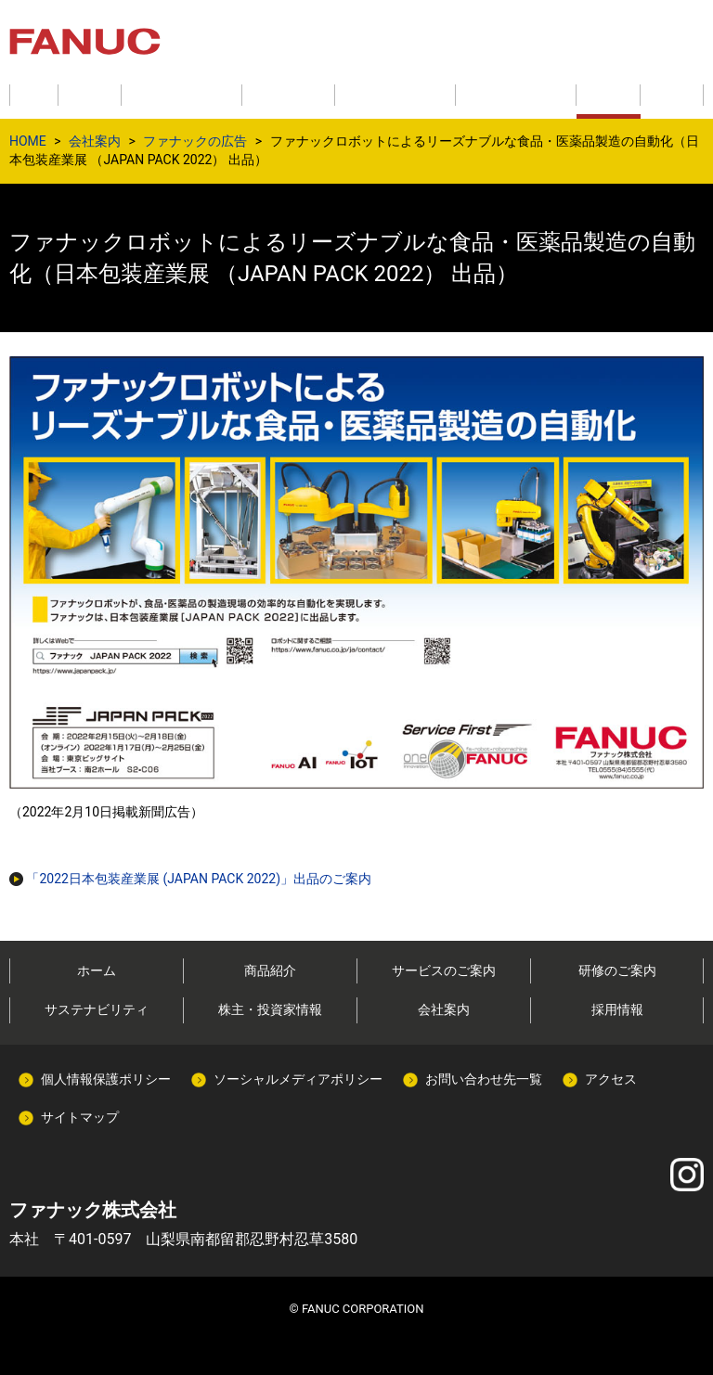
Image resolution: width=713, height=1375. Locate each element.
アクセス (611, 1079)
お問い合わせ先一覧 (483, 1079)
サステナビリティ (97, 1009)
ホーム (96, 970)
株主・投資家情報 (270, 1009)
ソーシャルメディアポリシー (298, 1079)
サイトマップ (80, 1117)
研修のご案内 (617, 970)
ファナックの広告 (195, 141)
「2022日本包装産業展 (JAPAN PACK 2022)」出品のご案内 (190, 878)
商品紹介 (270, 970)
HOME (27, 141)
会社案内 (95, 141)
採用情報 (617, 1009)
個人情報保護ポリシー (106, 1079)
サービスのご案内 (444, 970)
